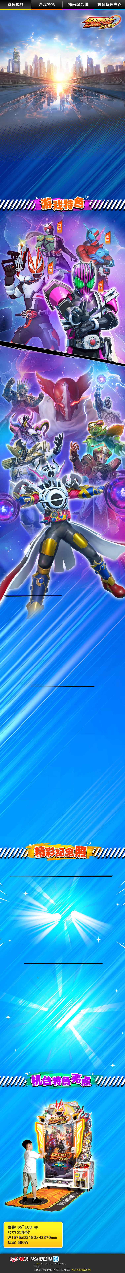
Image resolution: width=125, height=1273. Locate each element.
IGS (38, 1263)
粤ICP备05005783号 (81, 1270)
